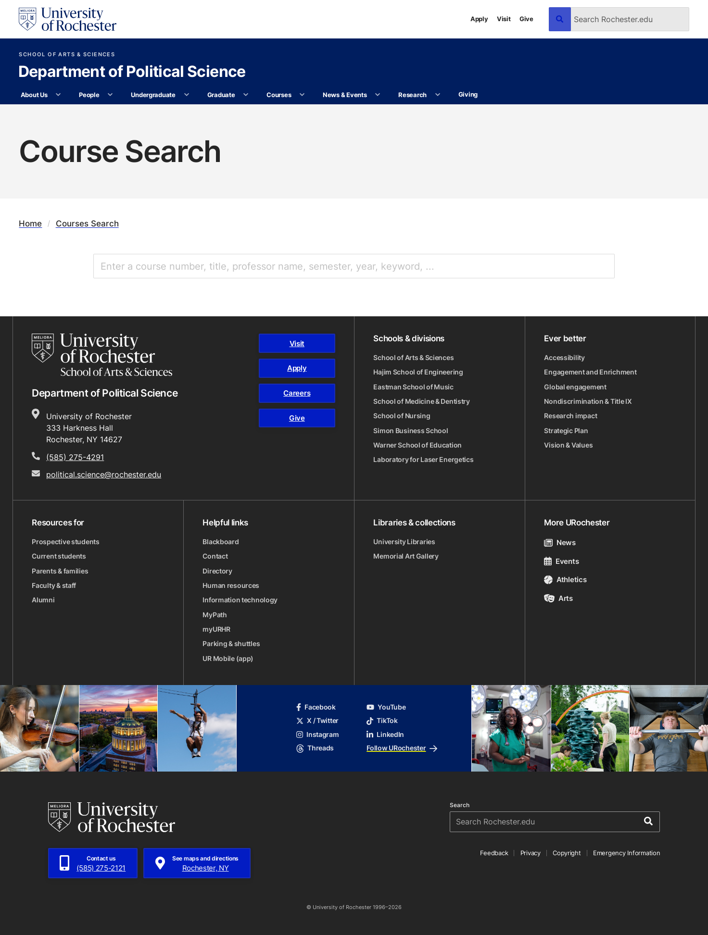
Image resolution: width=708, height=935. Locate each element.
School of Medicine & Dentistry (421, 401)
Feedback (494, 852)
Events (561, 561)
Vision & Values (568, 445)
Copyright (567, 852)
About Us (34, 94)
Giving (468, 94)
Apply (479, 18)
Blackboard (220, 542)
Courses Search (87, 224)
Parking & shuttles (231, 643)
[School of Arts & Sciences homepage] (102, 354)
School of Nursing (401, 416)
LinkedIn (385, 734)
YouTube (386, 707)
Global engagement (575, 387)
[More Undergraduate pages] (186, 95)
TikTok (382, 720)
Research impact (570, 416)
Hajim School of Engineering (418, 372)
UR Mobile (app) (227, 658)
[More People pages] (110, 95)
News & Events (345, 94)
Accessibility (564, 357)
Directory (217, 571)
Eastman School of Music (413, 387)
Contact (215, 556)
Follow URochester (402, 748)
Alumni (43, 600)
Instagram (317, 734)
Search (459, 805)
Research (412, 94)
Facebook (316, 707)
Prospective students (65, 542)
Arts (558, 598)
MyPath (214, 615)
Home (30, 224)
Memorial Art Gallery (405, 556)
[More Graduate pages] (246, 95)
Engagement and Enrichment (590, 372)
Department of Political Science (132, 72)
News (559, 542)
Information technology (240, 600)
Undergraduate (153, 94)
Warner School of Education (417, 445)
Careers (296, 392)
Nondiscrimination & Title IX (588, 401)
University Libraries (404, 542)
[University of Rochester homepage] (67, 19)
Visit (504, 18)
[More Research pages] (437, 95)
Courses (278, 94)
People (89, 94)
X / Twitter (317, 720)
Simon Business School (410, 431)
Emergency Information (626, 852)
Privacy (530, 852)
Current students (59, 556)
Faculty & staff (54, 585)
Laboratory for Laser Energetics (423, 459)
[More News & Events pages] (378, 95)
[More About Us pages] (58, 95)
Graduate (221, 94)
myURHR (216, 629)
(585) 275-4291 (75, 456)
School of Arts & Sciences (67, 54)
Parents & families (60, 571)
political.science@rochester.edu (103, 474)
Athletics (565, 579)
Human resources (230, 585)
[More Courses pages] (302, 95)
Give (526, 18)
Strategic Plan (566, 431)
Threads (315, 748)
